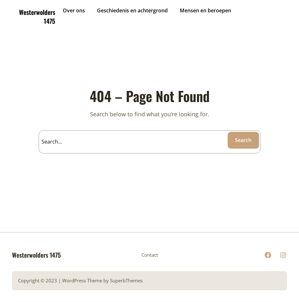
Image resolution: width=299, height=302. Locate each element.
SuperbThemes (126, 280)
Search (243, 140)
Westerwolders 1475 (37, 16)
